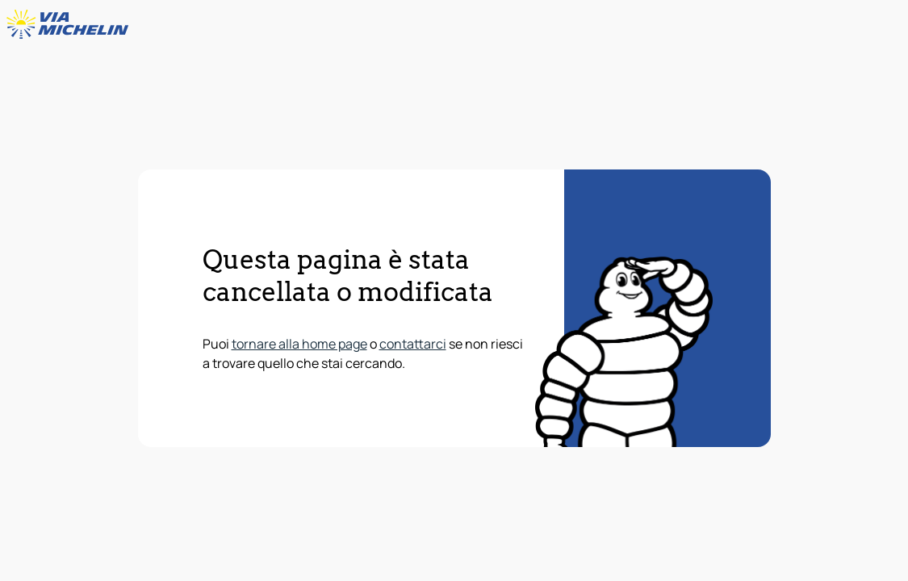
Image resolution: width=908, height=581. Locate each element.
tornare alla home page (299, 344)
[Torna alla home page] (71, 24)
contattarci (412, 344)
